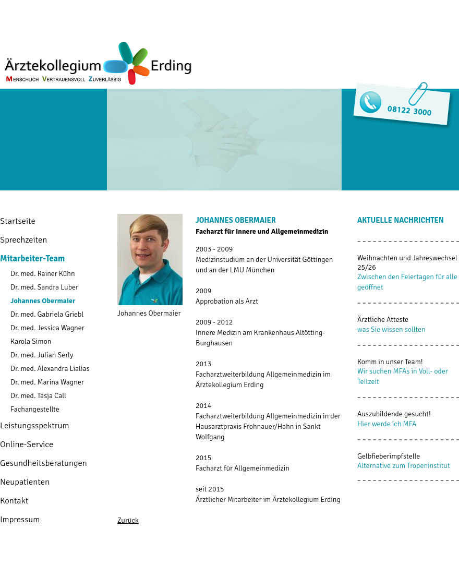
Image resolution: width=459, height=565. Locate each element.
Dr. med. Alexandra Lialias (50, 368)
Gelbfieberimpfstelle (388, 456)
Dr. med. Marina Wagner (47, 382)
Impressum (20, 519)
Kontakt (14, 500)
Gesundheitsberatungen (43, 463)
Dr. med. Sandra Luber (44, 287)
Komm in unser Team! (390, 361)
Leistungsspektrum (34, 425)
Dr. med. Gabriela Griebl (46, 314)
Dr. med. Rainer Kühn (42, 273)
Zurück (128, 520)
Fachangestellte (34, 409)
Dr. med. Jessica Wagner (47, 327)
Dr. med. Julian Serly (41, 355)
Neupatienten (25, 481)
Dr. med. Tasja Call (38, 395)
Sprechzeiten (23, 239)
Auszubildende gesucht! (394, 414)
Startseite (17, 220)
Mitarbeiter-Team (32, 258)
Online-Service (26, 444)
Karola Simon (30, 341)
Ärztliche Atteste (382, 319)
